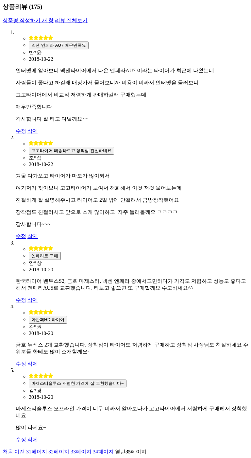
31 (36, 451)
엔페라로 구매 (44, 255)
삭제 (32, 131)
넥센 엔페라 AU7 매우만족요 (58, 45)
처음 (8, 451)
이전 (19, 451)
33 (81, 451)
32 (58, 451)
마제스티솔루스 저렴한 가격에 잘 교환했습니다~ (77, 383)
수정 (21, 131)
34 (103, 451)
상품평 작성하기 (28, 20)
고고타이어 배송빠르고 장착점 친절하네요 (71, 150)
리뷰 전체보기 (71, 20)
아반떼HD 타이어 (47, 319)
